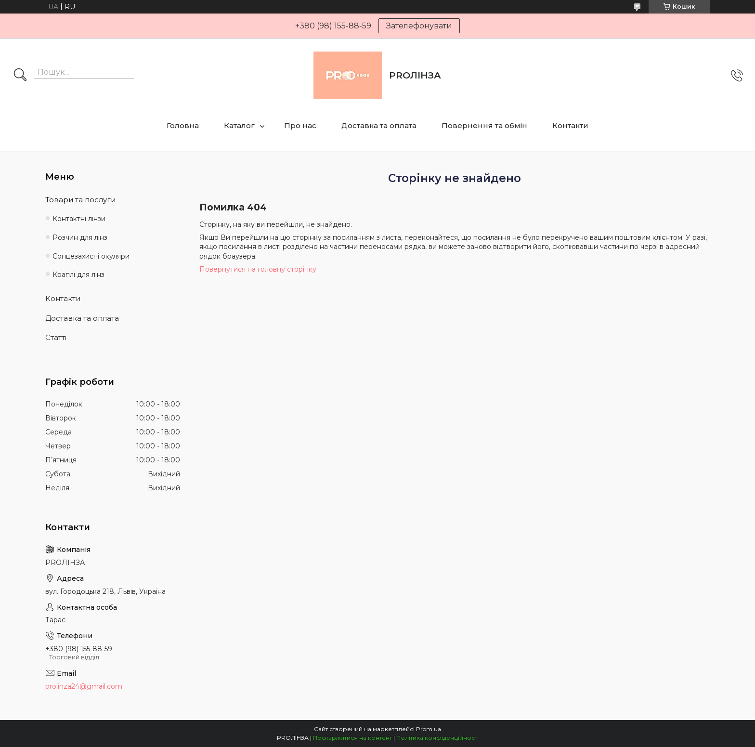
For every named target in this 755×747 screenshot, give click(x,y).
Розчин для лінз (79, 237)
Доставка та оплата (379, 125)
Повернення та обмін (484, 125)
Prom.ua (428, 729)
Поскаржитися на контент (352, 737)
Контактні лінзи (78, 218)
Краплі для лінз (78, 274)
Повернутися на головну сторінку (257, 269)
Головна (183, 125)
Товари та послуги (80, 199)
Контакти (570, 125)
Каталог (239, 125)
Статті (55, 337)
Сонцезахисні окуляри (91, 256)
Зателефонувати (419, 25)
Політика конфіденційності (437, 737)
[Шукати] (20, 75)
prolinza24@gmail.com (83, 686)
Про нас (300, 125)
